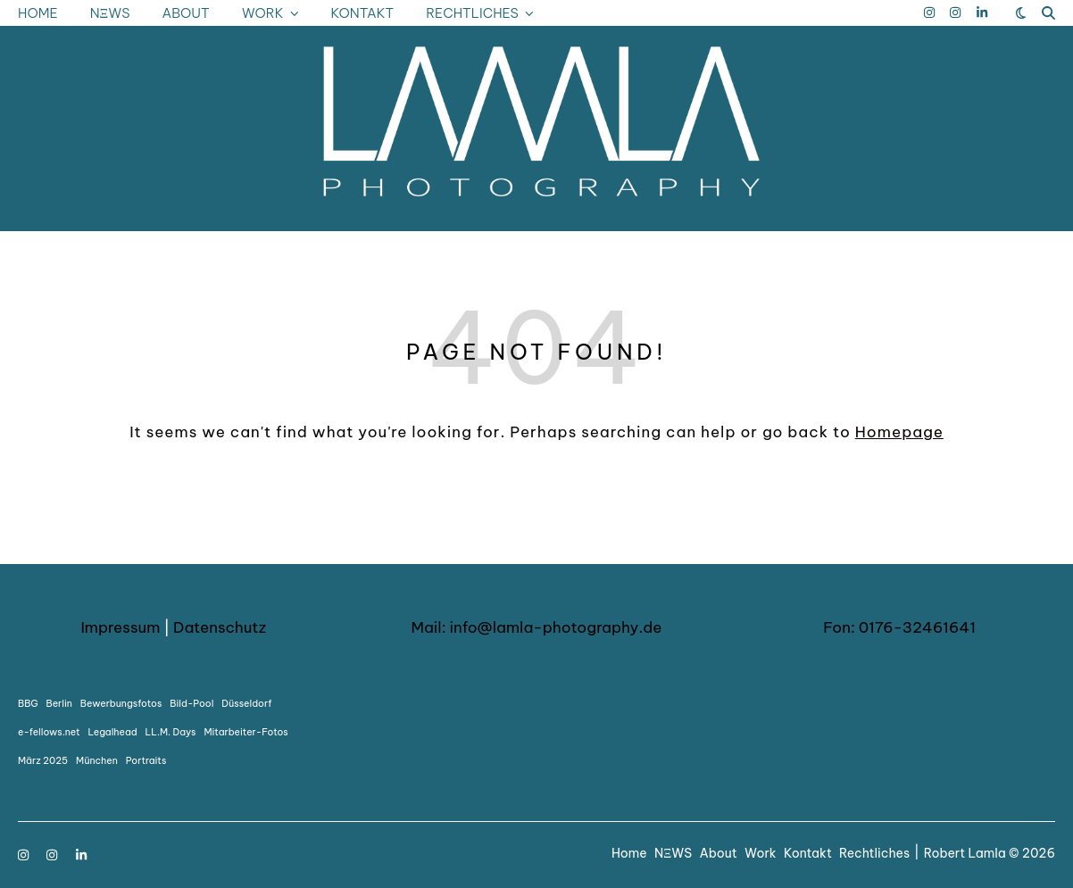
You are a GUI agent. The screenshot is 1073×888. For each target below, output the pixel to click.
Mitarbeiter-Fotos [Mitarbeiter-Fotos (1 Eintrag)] (245, 732)
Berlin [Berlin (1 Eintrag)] (59, 703)
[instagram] (930, 12)
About (186, 12)
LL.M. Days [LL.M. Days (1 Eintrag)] (171, 732)
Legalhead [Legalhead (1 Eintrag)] (112, 732)
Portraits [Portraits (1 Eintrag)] (146, 760)
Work (263, 12)
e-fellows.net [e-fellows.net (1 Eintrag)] (49, 732)
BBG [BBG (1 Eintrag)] (28, 703)
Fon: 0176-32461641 (899, 627)
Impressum (120, 627)
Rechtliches (472, 12)
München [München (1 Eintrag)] (97, 760)
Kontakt (362, 12)
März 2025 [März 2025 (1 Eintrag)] (43, 760)
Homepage (899, 432)
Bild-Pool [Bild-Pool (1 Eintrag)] (191, 703)
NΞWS (110, 12)
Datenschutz (219, 627)
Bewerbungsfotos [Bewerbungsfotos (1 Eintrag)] (121, 703)
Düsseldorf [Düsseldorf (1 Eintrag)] (246, 703)
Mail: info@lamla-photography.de (536, 627)
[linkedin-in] (982, 12)
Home (38, 12)
